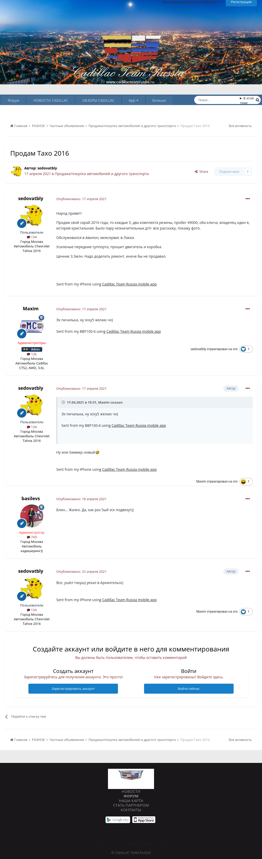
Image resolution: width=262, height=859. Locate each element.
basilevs (30, 498)
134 (32, 237)
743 (32, 537)
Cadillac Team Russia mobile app (129, 284)
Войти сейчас (189, 688)
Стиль (116, 843)
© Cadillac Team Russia (131, 852)
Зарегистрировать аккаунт (73, 688)
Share (201, 171)
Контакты (131, 809)
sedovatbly (47, 168)
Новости (131, 791)
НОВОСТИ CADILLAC (50, 100)
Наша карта (131, 800)
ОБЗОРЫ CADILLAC (98, 100)
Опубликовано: (81, 199)
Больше (159, 100)
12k (32, 354)
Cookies (161, 843)
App (133, 100)
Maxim (30, 308)
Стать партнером (131, 805)
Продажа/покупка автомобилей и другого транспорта (102, 173)
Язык (100, 843)
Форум (13, 100)
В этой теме (247, 100)
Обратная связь (138, 843)
